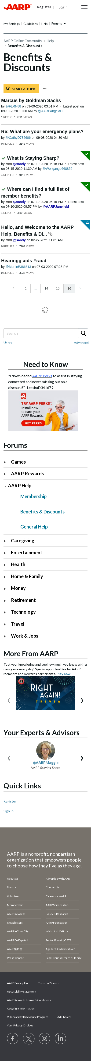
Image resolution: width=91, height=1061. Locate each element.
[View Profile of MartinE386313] (18, 267)
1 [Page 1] (26, 288)
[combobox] (45, 333)
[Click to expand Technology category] (7, 612)
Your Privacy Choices (20, 1025)
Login (63, 7)
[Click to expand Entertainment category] (7, 553)
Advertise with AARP (58, 878)
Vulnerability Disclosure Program (27, 1017)
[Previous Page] (14, 288)
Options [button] (44, 88)
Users (8, 343)
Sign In (9, 811)
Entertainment (26, 552)
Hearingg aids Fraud (23, 260)
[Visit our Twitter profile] (29, 1039)
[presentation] (9, 699)
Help (44, 24)
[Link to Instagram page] (45, 1039)
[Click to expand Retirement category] (7, 601)
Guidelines (30, 24)
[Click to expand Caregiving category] (7, 541)
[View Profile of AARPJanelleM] (56, 206)
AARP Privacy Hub (18, 983)
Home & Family (27, 576)
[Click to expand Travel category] (7, 624)
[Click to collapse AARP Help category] (5, 486)
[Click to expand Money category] (7, 589)
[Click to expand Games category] (7, 462)
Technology (23, 612)
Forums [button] (56, 23)
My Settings (12, 24)
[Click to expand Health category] (7, 565)
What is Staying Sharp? (33, 158)
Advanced (81, 343)
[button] (84, 7)
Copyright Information (21, 1008)
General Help (34, 526)
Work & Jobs (24, 636)
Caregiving (22, 540)
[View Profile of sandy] (19, 164)
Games (18, 462)
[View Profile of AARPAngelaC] (50, 111)
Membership (33, 496)
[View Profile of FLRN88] (13, 106)
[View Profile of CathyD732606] (18, 137)
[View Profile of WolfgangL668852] (58, 169)
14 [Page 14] (46, 288)
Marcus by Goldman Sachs (31, 100)
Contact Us (52, 887)
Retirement (23, 600)
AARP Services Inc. (57, 905)
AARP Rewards (27, 473)
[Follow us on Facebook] (13, 1039)
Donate (11, 887)
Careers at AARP (56, 896)
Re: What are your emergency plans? (42, 131)
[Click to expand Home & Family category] (7, 577)
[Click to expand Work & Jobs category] (7, 636)
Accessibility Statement (21, 991)
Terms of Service (48, 983)
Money (18, 588)
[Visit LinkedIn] (60, 1039)
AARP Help (19, 485)
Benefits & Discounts (42, 511)
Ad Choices (64, 1017)
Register (10, 801)
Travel (17, 624)
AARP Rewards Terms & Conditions (29, 1000)
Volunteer (13, 896)
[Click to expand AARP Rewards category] (7, 474)
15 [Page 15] (58, 288)
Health (18, 564)
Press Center (15, 958)
